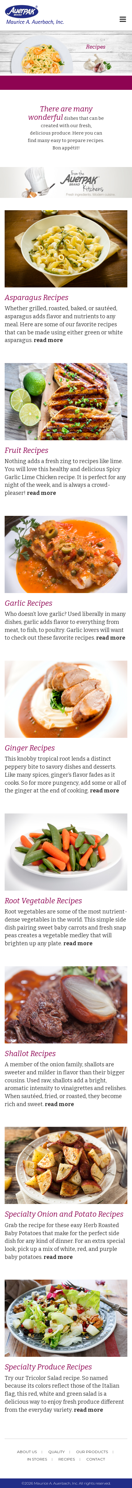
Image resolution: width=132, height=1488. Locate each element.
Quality (56, 1451)
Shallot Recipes (30, 1053)
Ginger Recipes (30, 748)
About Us (27, 1451)
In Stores (37, 1459)
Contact (95, 1459)
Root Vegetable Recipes (43, 901)
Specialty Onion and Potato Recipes (64, 1214)
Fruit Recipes (26, 450)
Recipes (66, 1459)
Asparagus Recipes (36, 297)
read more (48, 340)
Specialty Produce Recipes (48, 1367)
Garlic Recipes (28, 603)
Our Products (92, 1451)
